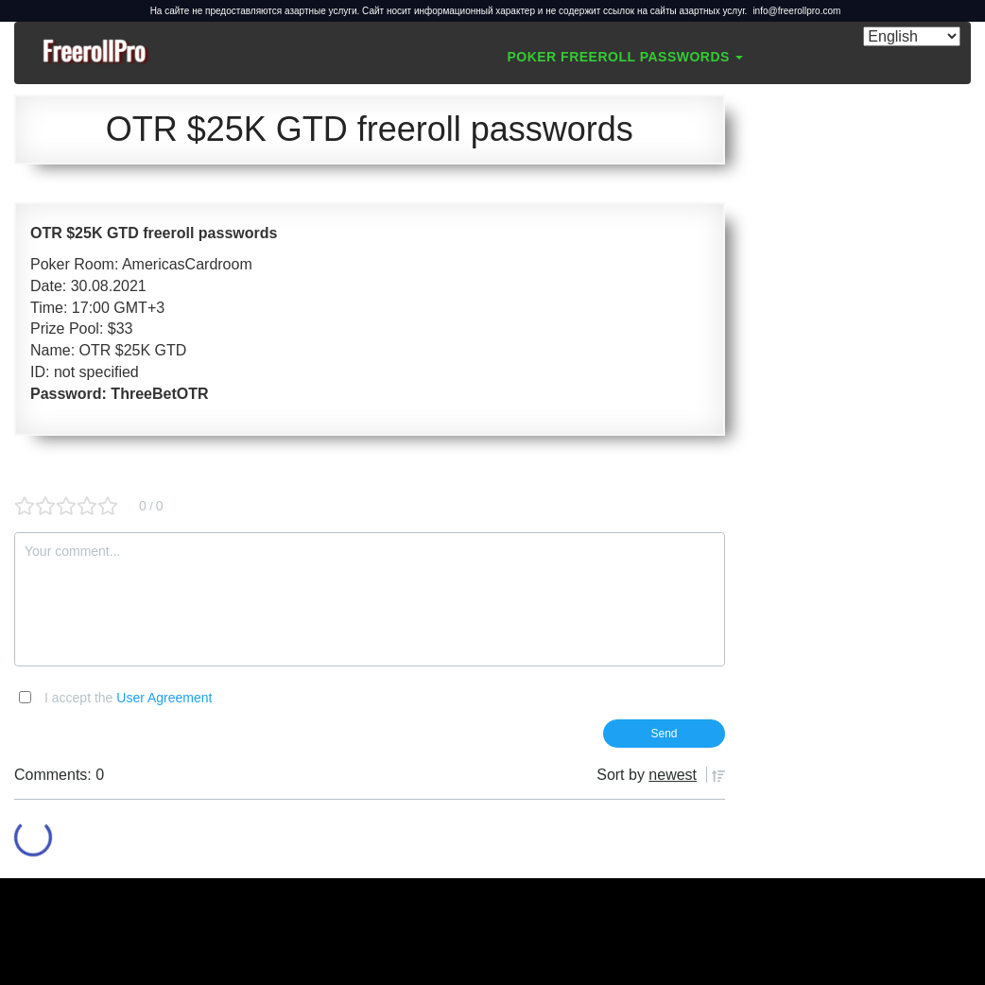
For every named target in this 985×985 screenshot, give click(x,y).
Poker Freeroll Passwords (625, 56)
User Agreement (164, 697)
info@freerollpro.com (796, 11)
